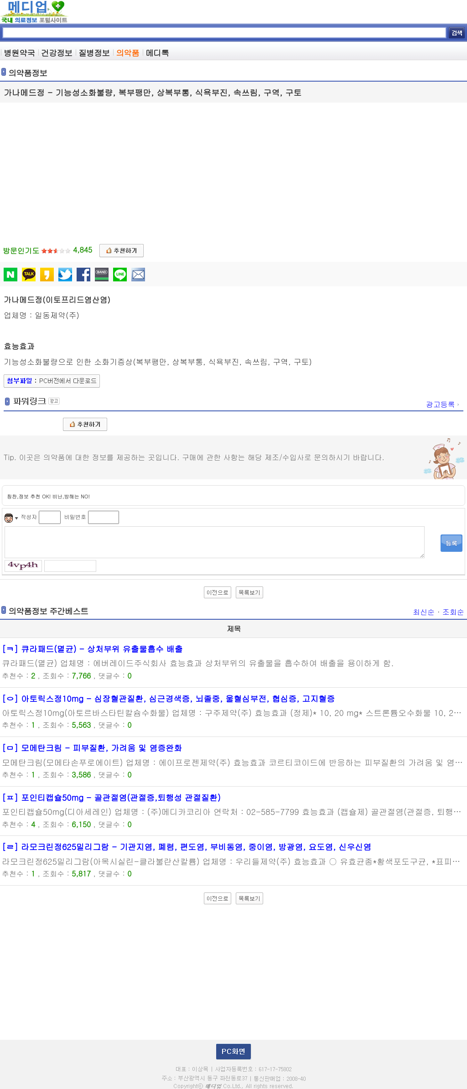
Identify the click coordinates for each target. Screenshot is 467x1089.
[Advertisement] (233, 171)
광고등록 (443, 404)
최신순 (424, 612)
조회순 (453, 612)
